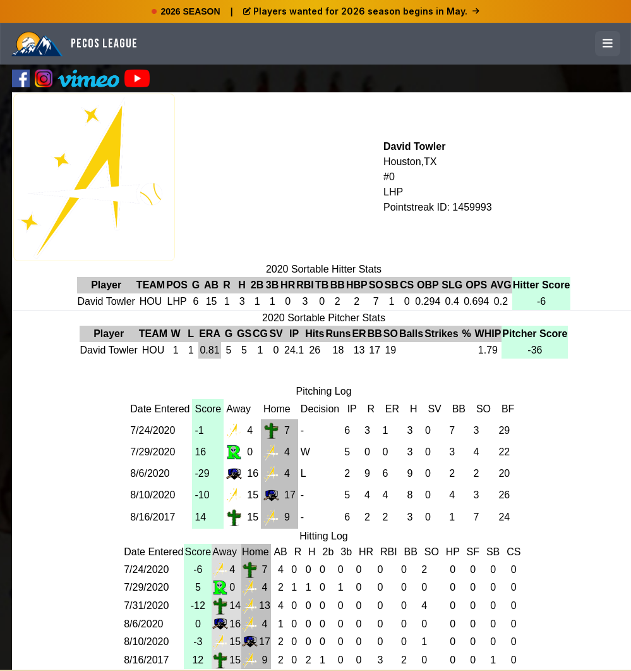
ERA (209, 333)
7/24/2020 (152, 430)
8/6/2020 (149, 473)
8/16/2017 (152, 517)
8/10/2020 (152, 494)
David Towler (414, 146)
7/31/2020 (146, 605)
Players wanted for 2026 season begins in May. (361, 11)
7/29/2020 (152, 451)
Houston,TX (409, 161)
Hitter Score (541, 285)
